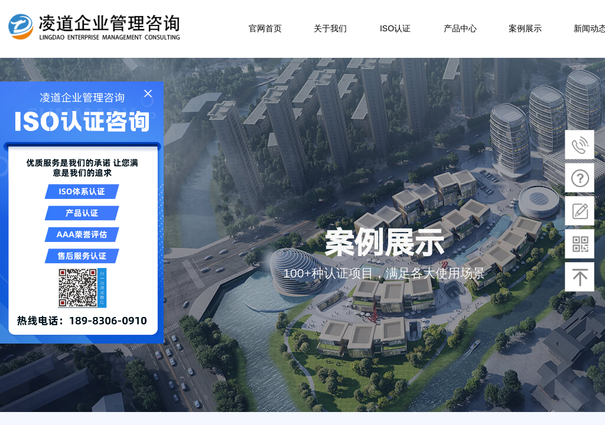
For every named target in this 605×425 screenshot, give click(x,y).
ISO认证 (395, 28)
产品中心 (460, 28)
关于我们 (330, 28)
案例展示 (525, 28)
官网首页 (265, 28)
